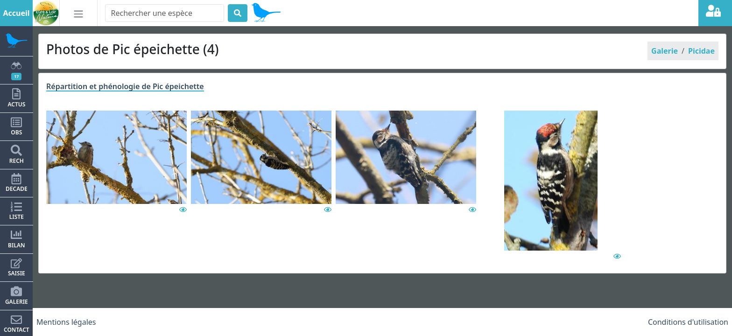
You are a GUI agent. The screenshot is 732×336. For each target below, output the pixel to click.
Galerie (664, 51)
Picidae (701, 51)
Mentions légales (66, 322)
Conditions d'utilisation (688, 322)
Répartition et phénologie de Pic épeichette (125, 86)
